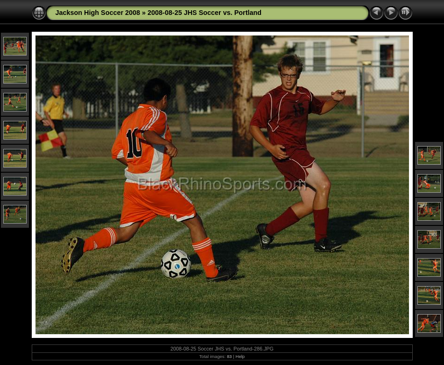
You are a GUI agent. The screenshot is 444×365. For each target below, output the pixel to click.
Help (240, 356)
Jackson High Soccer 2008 (98, 12)
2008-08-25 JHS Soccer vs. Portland (204, 12)
